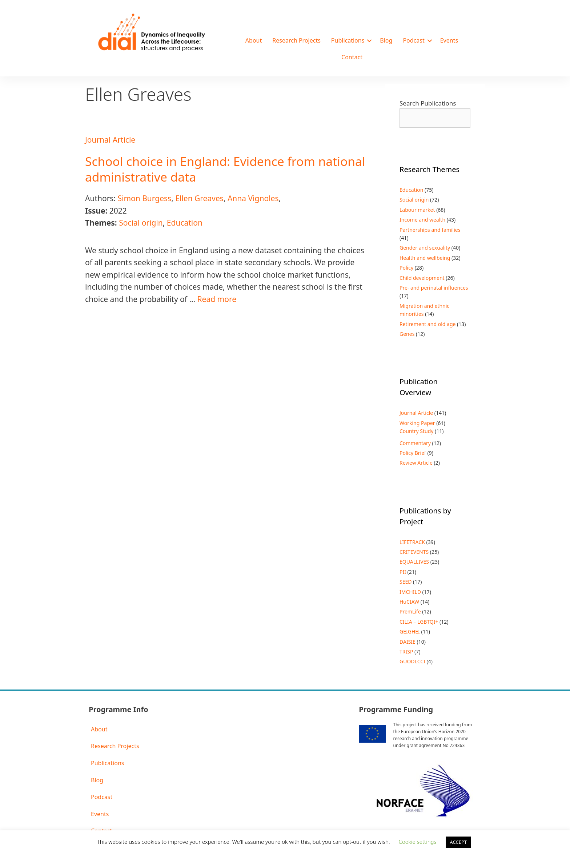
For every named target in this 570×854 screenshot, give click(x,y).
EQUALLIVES (414, 561)
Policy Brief (413, 452)
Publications (347, 40)
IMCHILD (410, 591)
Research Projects (296, 40)
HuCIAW (409, 601)
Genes (407, 333)
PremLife (410, 611)
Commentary (415, 443)
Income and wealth (422, 219)
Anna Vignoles (253, 198)
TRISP (406, 651)
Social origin (141, 223)
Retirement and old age (427, 324)
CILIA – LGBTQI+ (419, 621)
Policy (406, 267)
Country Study (416, 431)
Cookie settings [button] (418, 841)
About (253, 40)
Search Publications (428, 103)
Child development (422, 277)
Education (184, 223)
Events (449, 40)
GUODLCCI (412, 661)
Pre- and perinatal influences (434, 287)
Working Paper (417, 423)
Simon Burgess (144, 198)
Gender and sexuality (425, 247)
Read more (217, 299)
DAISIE (408, 641)
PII (403, 571)
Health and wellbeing (425, 257)
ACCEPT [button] (458, 842)
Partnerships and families (430, 229)
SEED (406, 581)
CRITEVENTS (414, 551)
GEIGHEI (410, 631)
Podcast (413, 40)
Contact (351, 57)
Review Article (416, 462)
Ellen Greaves (199, 198)
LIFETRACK (412, 542)
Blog (386, 40)
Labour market (417, 209)
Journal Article (110, 140)
